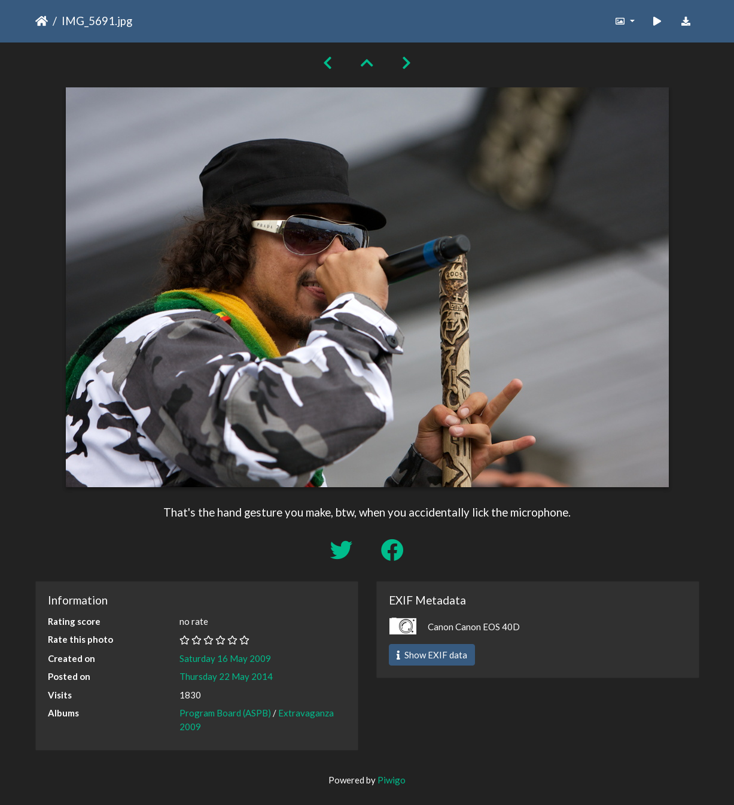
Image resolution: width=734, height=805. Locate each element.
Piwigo (391, 779)
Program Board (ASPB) (225, 712)
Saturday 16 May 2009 (225, 658)
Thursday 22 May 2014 (226, 676)
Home (41, 21)
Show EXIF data (432, 654)
